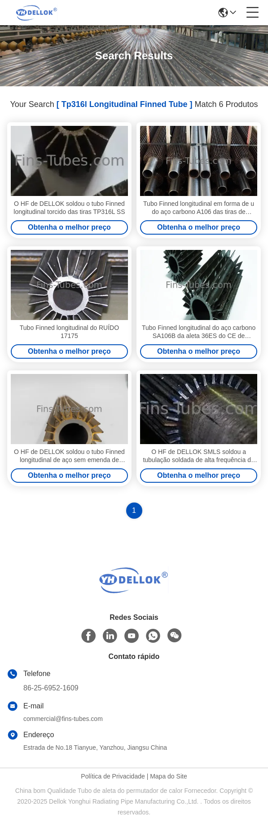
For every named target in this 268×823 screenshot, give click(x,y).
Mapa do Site (168, 776)
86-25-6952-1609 (51, 688)
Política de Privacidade (113, 776)
